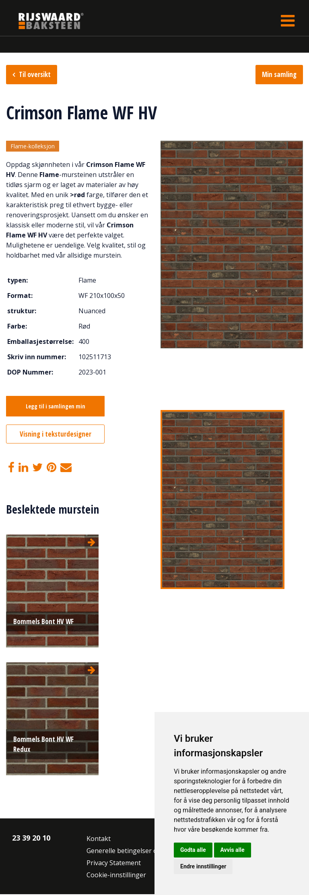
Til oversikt (35, 74)
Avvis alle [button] (232, 850)
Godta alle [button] (193, 850)
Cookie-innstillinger (116, 875)
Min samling (279, 74)
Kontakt (99, 839)
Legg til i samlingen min (55, 407)
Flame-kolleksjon (32, 146)
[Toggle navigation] (287, 20)
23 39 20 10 (31, 838)
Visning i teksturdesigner (55, 434)
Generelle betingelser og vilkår (133, 851)
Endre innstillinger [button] (203, 866)
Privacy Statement (114, 863)
